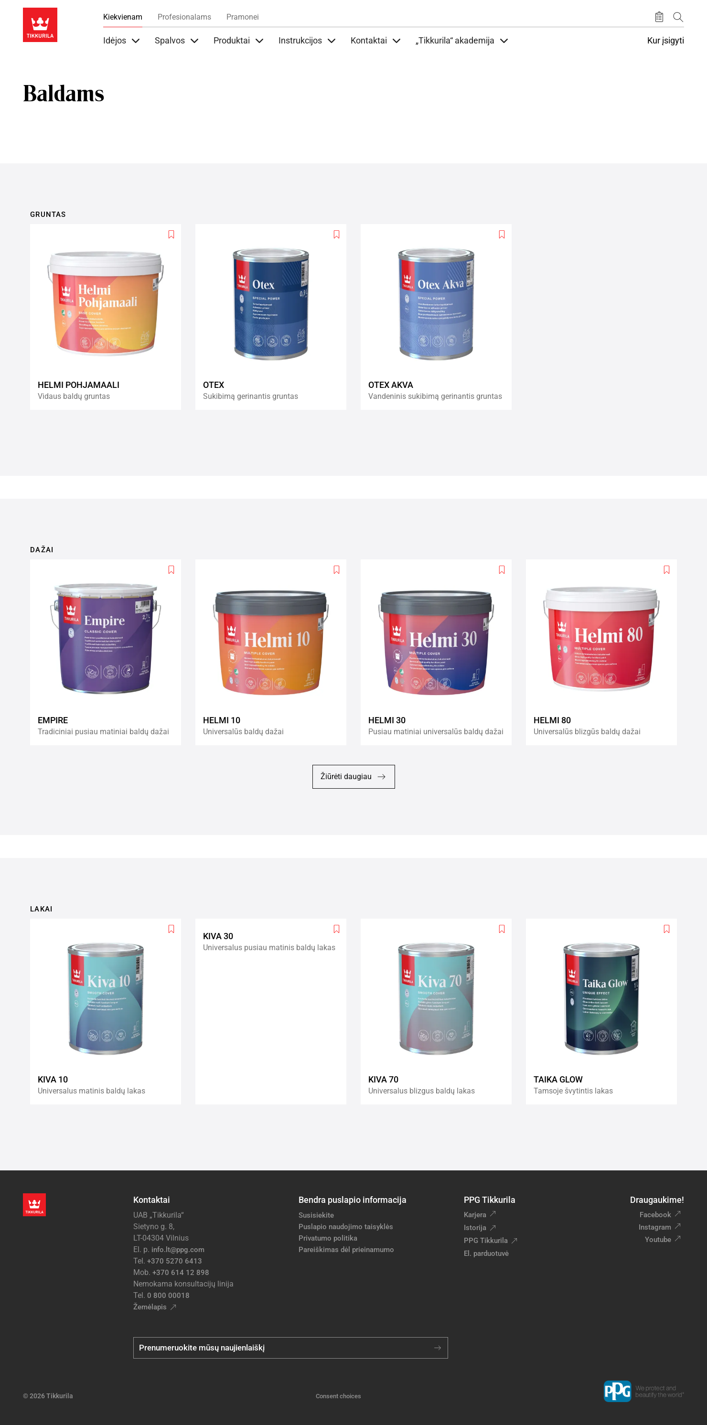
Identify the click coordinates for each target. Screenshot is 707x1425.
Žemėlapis (150, 1307)
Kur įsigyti (665, 40)
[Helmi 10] (274, 652)
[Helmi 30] (439, 652)
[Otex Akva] (439, 317)
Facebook (655, 1215)
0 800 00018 (168, 1295)
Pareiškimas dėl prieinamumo (347, 1249)
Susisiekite (316, 1215)
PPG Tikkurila (486, 1240)
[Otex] (274, 317)
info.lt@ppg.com (177, 1249)
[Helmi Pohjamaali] (109, 317)
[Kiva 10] (109, 1011)
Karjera (475, 1215)
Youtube (658, 1239)
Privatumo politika (328, 1238)
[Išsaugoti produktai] (659, 17)
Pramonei (242, 16)
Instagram (655, 1227)
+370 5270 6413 (174, 1261)
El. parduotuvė (486, 1253)
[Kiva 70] (439, 1011)
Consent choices (338, 1396)
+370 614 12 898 (180, 1272)
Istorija (475, 1227)
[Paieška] (678, 16)
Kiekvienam (122, 16)
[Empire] (109, 652)
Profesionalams (184, 16)
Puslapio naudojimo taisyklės (346, 1226)
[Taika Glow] (605, 1011)
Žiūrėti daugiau (354, 776)
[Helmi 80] (605, 652)
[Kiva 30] (274, 1011)
